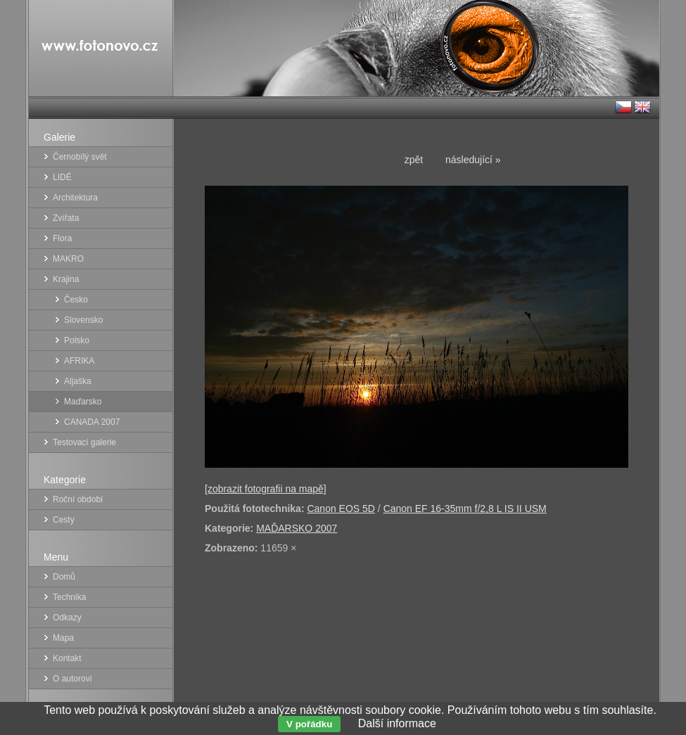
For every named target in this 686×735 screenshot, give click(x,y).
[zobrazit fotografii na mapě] (265, 488)
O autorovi (72, 679)
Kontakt (67, 658)
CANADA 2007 (92, 422)
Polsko (76, 340)
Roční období (78, 499)
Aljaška (77, 381)
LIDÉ (62, 177)
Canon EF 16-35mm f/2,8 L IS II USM (465, 508)
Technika (69, 597)
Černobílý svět (80, 157)
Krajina (66, 279)
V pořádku (309, 724)
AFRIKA (79, 361)
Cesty (64, 520)
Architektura (75, 198)
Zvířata (66, 218)
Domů (64, 577)
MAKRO (68, 259)
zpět (414, 159)
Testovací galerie (84, 442)
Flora (62, 238)
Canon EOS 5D (341, 508)
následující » (473, 159)
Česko (76, 300)
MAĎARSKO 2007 (296, 528)
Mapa (63, 638)
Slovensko (83, 320)
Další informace (397, 723)
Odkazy (67, 617)
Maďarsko (82, 402)
